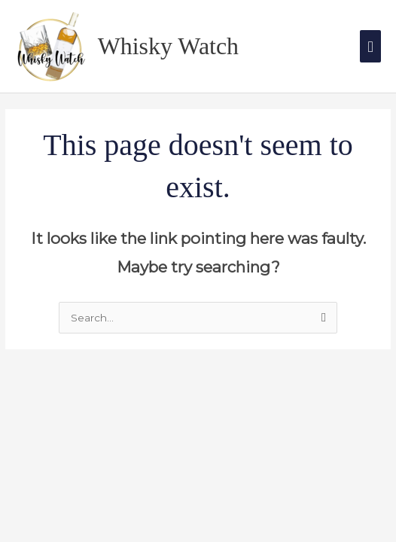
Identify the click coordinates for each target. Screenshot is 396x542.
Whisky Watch (168, 46)
